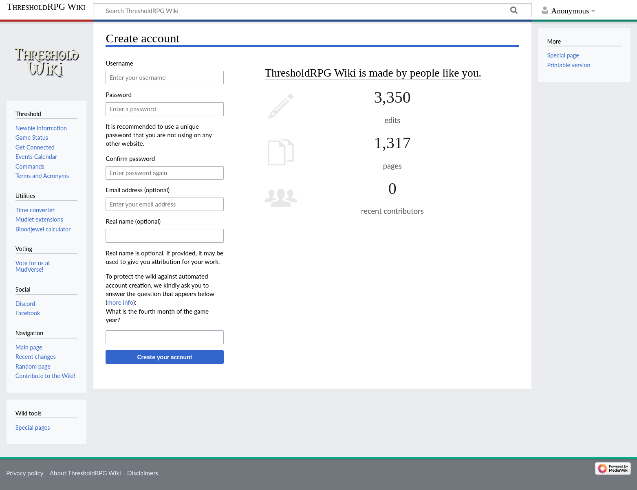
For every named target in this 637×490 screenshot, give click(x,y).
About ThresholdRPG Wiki (85, 473)
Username (119, 63)
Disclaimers (142, 473)
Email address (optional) (138, 189)
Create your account (164, 356)
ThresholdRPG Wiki (46, 7)
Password (119, 94)
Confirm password (130, 158)
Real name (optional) (133, 221)
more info (120, 302)
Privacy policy (24, 473)
